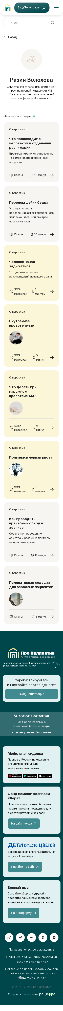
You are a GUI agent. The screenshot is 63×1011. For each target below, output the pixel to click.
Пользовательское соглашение (31, 949)
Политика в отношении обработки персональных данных (31, 959)
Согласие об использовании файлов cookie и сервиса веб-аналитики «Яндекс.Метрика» (31, 973)
